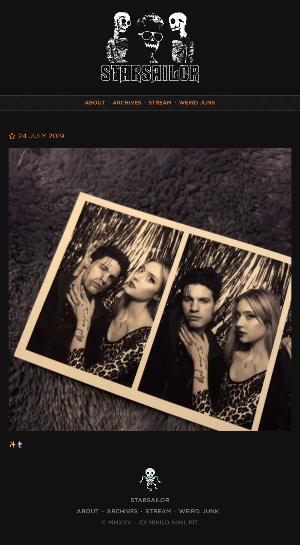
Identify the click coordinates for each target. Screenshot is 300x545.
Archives (127, 102)
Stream (160, 102)
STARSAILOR (150, 500)
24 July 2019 (36, 136)
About (95, 102)
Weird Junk (197, 102)
